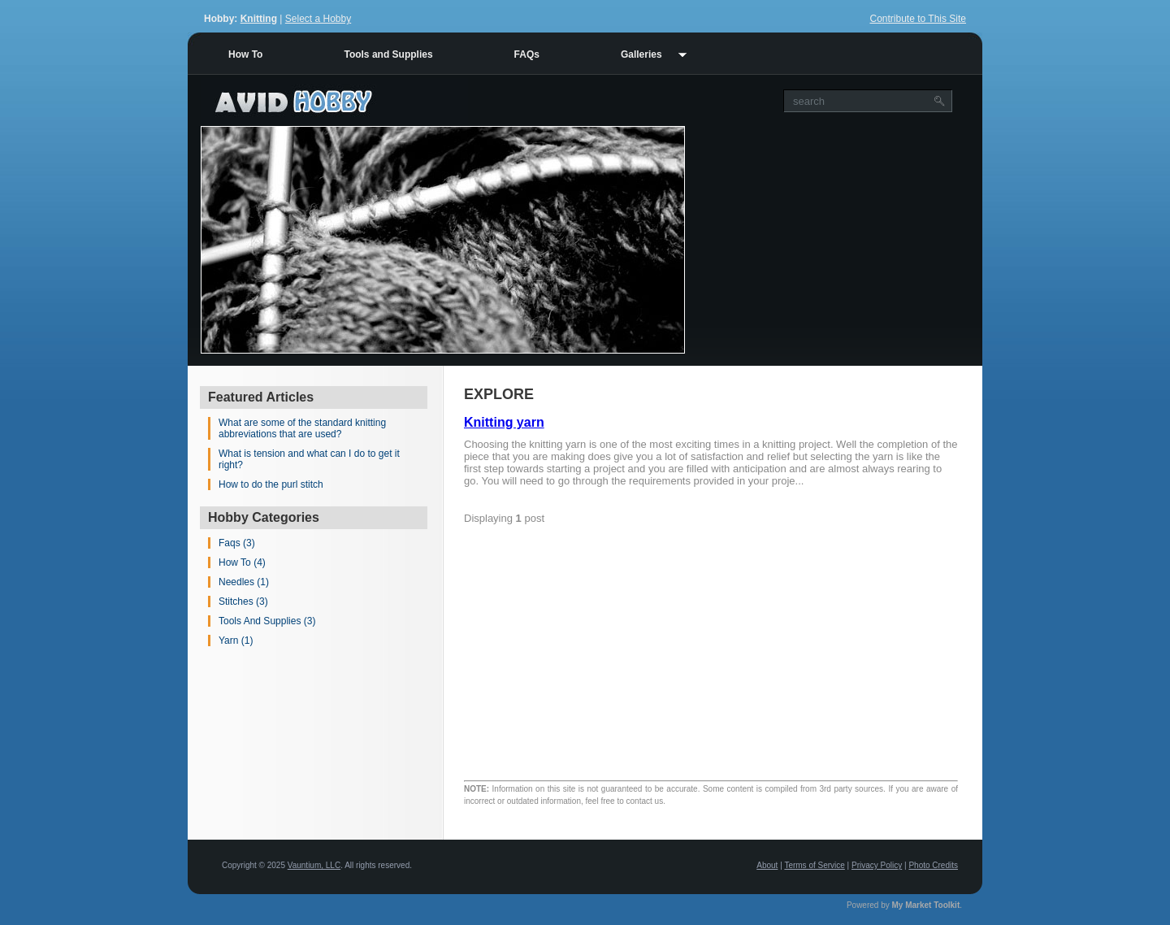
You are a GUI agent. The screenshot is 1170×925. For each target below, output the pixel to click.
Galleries (641, 54)
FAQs (527, 54)
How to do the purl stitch (271, 484)
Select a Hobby (318, 18)
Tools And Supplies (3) (267, 621)
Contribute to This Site (917, 18)
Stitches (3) (243, 601)
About (767, 865)
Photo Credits (933, 865)
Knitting (258, 18)
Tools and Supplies (388, 54)
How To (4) (242, 562)
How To (245, 54)
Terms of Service (814, 865)
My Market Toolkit (926, 905)
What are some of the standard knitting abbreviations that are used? (302, 428)
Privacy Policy (877, 865)
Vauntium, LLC (314, 865)
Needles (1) (244, 582)
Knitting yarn (504, 422)
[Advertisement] (833, 240)
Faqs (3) (237, 543)
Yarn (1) (236, 640)
